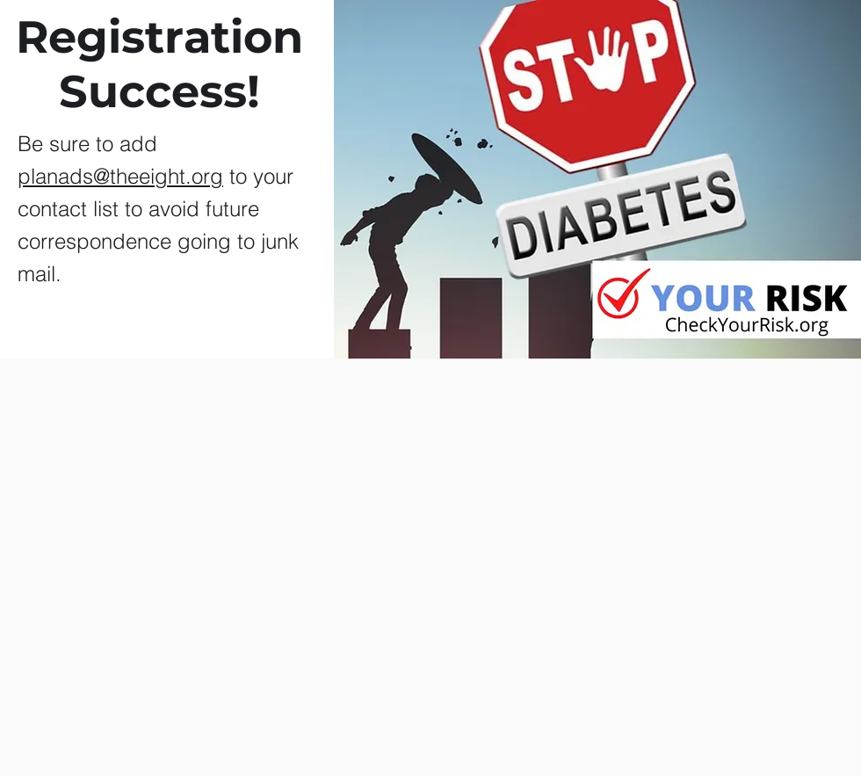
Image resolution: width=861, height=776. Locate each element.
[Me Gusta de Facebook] (406, 710)
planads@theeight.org (120, 176)
